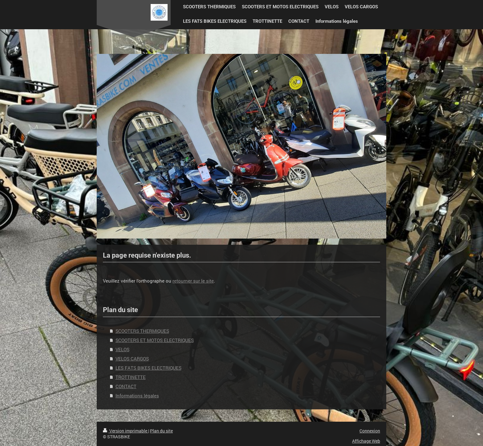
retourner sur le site (193, 281)
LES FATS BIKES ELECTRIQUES (148, 368)
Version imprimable (125, 431)
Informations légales (137, 395)
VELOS (122, 349)
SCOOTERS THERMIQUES (142, 331)
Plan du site (161, 431)
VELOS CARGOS (132, 359)
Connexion (369, 431)
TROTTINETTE (131, 377)
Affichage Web (366, 441)
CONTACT (126, 386)
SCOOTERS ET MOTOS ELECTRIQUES (155, 340)
